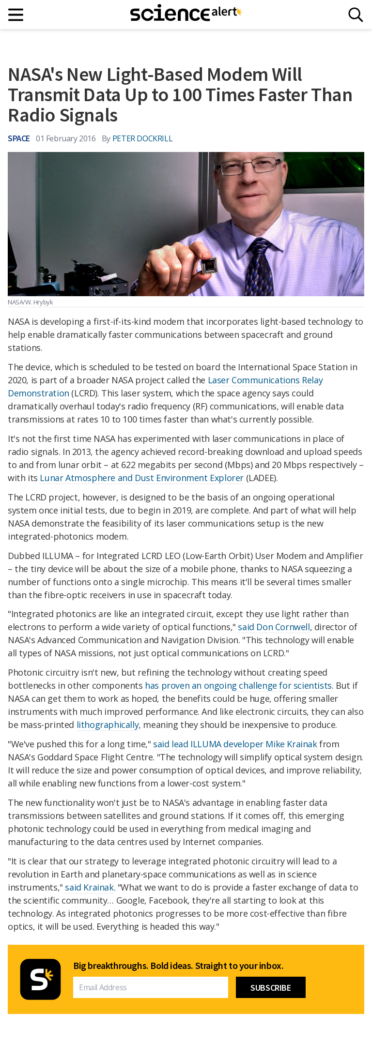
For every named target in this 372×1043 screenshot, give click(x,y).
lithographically (108, 724)
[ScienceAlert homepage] (186, 14)
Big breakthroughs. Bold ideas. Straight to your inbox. (178, 965)
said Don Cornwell (274, 627)
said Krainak (89, 887)
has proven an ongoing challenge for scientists (238, 685)
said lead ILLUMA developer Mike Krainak (235, 744)
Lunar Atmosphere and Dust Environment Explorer (142, 478)
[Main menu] (16, 14)
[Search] (355, 14)
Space (19, 138)
